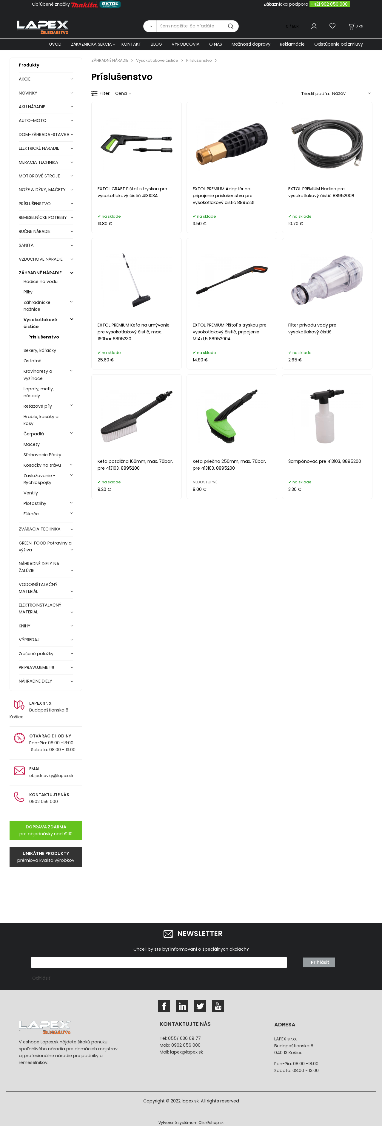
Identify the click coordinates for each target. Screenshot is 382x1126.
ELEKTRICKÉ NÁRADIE (39, 148)
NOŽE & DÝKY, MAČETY (42, 190)
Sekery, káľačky (40, 350)
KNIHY (24, 626)
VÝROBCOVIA (186, 44)
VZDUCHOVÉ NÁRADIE (41, 259)
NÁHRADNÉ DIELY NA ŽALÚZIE (39, 567)
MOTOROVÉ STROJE (39, 176)
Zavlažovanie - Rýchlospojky (40, 479)
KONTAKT (131, 44)
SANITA (26, 245)
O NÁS (215, 44)
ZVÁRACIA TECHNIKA (40, 529)
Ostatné (32, 361)
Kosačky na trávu (42, 465)
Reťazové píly (38, 406)
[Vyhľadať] (149, 26)
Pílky (28, 292)
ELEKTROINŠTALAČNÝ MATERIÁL (40, 608)
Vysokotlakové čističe (40, 323)
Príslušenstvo (43, 337)
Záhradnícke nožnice (37, 305)
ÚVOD (55, 44)
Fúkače (31, 514)
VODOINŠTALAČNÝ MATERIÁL (38, 587)
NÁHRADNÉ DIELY (35, 681)
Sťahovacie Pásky (42, 455)
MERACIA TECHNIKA (38, 162)
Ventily (31, 493)
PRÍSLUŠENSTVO (35, 204)
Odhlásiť (41, 978)
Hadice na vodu (41, 281)
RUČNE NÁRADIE (34, 231)
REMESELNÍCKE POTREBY (43, 217)
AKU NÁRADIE (32, 107)
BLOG (156, 44)
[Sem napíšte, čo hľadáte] (197, 26)
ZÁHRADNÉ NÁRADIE (40, 273)
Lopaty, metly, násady (39, 392)
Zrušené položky (36, 654)
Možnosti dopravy (251, 44)
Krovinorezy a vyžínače (38, 374)
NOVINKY (28, 93)
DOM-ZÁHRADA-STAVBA (44, 134)
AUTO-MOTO (33, 120)
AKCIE (24, 79)
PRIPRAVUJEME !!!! (36, 667)
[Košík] (355, 26)
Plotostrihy (35, 503)
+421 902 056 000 (329, 4)
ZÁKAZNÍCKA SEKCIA (91, 44)
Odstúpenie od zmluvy (338, 44)
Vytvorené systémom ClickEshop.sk (191, 1122)
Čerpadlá (34, 434)
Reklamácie (292, 44)
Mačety (32, 444)
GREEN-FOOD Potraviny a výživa (45, 546)
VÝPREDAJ (29, 640)
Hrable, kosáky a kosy (41, 420)
